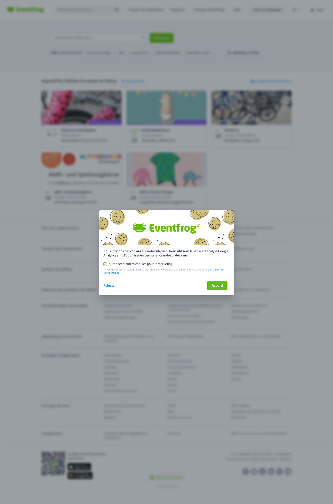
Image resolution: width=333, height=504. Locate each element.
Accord (217, 285)
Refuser (108, 285)
